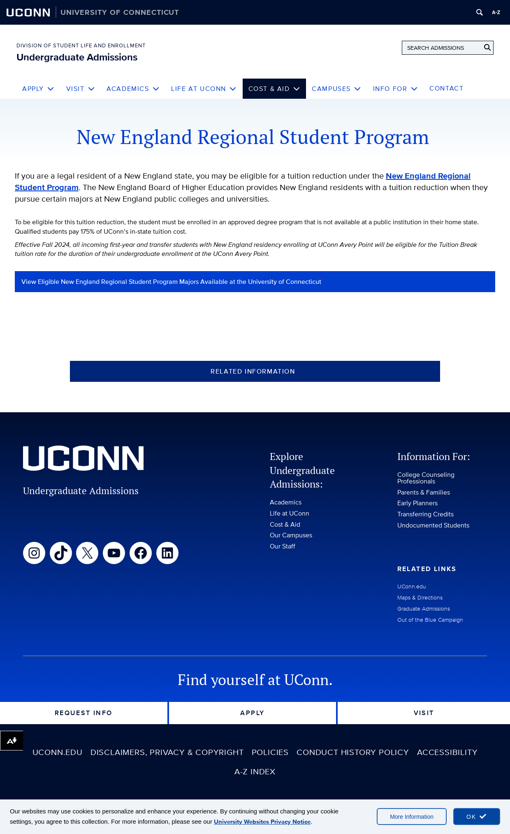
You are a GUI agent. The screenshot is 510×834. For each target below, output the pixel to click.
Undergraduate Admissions (76, 57)
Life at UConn (203, 88)
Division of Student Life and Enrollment (81, 45)
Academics (133, 88)
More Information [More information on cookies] (412, 816)
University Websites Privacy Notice (262, 821)
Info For (395, 88)
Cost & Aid (274, 88)
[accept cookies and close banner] (476, 816)
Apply (38, 88)
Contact (446, 88)
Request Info (84, 713)
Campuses (336, 88)
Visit (80, 88)
